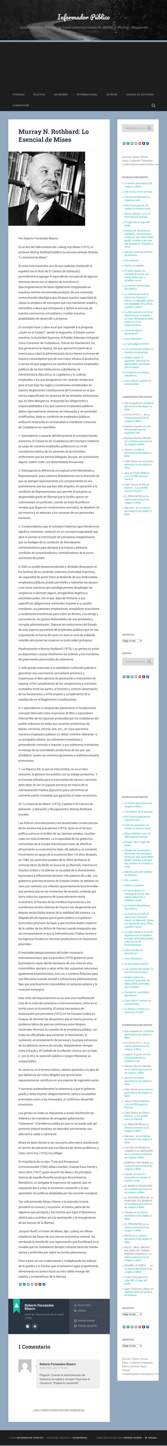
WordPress (79, 1438)
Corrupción (21, 106)
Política (39, 95)
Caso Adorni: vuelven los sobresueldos (138, 383)
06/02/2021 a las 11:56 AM (54, 1368)
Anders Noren (132, 1438)
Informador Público (83, 17)
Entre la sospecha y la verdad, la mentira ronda (137, 208)
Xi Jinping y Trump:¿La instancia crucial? (136, 1011)
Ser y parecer (131, 261)
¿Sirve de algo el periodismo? (133, 333)
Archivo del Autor (27, 1327)
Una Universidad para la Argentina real (137, 199)
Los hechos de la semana (138, 192)
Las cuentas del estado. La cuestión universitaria (139, 352)
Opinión (112, 95)
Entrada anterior (86, 1321)
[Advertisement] (83, 65)
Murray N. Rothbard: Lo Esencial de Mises (55, 136)
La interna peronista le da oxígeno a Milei (138, 186)
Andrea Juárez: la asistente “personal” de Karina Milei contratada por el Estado (137, 363)
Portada (19, 95)
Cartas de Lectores (140, 95)
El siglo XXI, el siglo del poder (136, 1281)
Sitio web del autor (35, 1327)
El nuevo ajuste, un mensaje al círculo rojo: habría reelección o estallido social (137, 276)
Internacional (87, 95)
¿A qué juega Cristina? (136, 344)
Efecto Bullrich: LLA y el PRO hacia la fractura (137, 216)
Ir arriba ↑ (152, 1438)
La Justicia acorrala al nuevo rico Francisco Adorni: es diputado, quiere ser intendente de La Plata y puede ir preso (139, 301)
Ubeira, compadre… (134, 266)
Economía (61, 95)
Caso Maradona (133, 339)
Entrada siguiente (87, 1326)
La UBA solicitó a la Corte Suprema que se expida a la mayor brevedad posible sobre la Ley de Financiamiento (138, 320)
